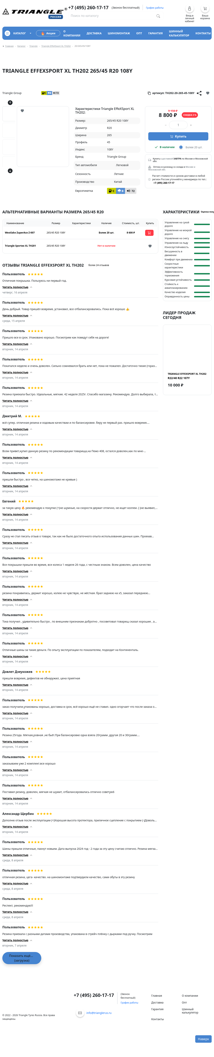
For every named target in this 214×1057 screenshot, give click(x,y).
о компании (71, 33)
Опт (184, 1002)
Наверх (203, 1039)
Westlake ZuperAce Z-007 (20, 232)
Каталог (21, 45)
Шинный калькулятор (190, 1010)
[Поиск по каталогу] (158, 15)
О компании (190, 995)
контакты (203, 33)
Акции (48, 33)
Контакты (157, 1019)
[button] (190, 13)
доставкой (167, 158)
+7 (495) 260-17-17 (88, 7)
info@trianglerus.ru (99, 1013)
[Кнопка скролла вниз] (10, 171)
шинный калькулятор (179, 33)
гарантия (155, 33)
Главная (9, 45)
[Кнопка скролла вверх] (10, 102)
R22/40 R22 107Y (187, 376)
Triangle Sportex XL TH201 (20, 245)
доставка (94, 33)
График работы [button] (155, 7)
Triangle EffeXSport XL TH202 (56, 45)
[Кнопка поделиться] (199, 93)
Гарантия (157, 1009)
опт (139, 33)
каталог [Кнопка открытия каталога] (15, 33)
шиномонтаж (119, 33)
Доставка (157, 1002)
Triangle (33, 45)
